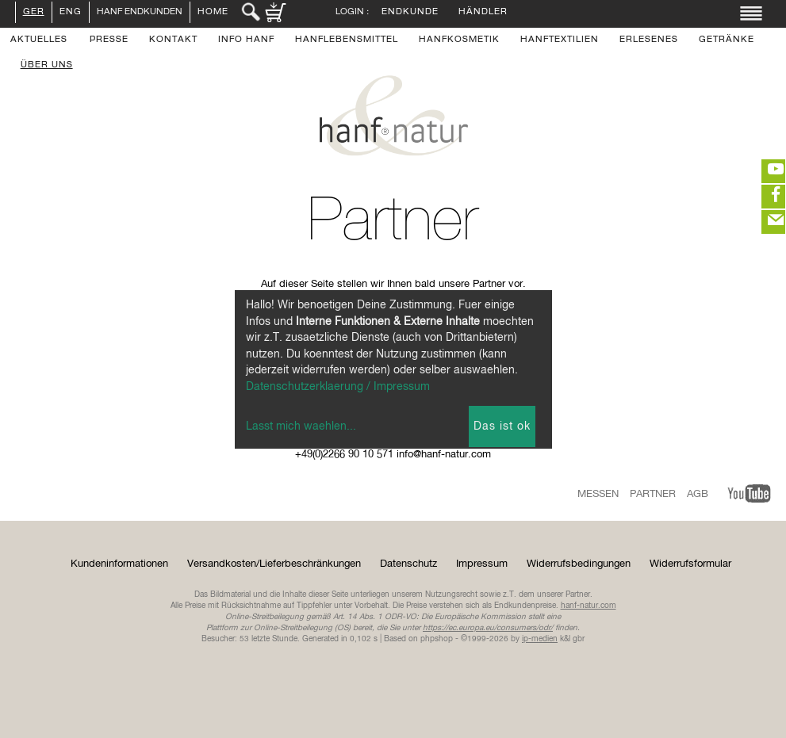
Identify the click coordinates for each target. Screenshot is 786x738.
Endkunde (410, 13)
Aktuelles (38, 40)
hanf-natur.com (588, 606)
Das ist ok (502, 426)
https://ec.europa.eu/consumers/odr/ (488, 628)
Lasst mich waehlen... (301, 426)
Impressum (482, 564)
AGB (697, 494)
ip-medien (540, 639)
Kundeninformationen (119, 564)
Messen (598, 494)
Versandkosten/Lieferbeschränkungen (274, 564)
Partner (653, 494)
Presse (109, 40)
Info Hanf (246, 40)
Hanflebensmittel (346, 40)
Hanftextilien (559, 40)
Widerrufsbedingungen (579, 564)
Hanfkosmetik (459, 40)
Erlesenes (648, 40)
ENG (70, 13)
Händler (483, 13)
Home (212, 13)
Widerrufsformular (690, 564)
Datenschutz (408, 564)
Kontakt (173, 40)
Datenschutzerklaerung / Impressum (338, 386)
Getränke (726, 40)
